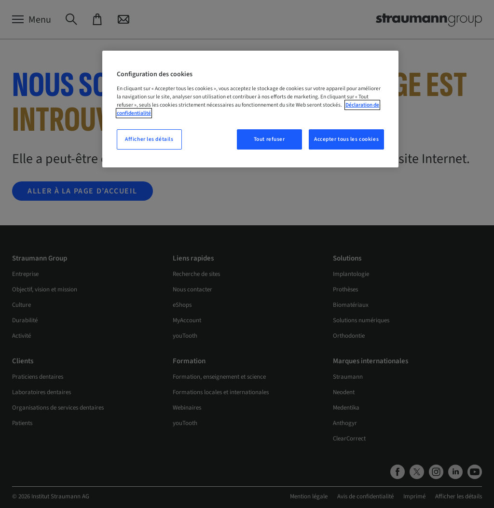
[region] (250, 109)
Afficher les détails (149, 139)
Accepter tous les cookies (346, 139)
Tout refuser (269, 139)
